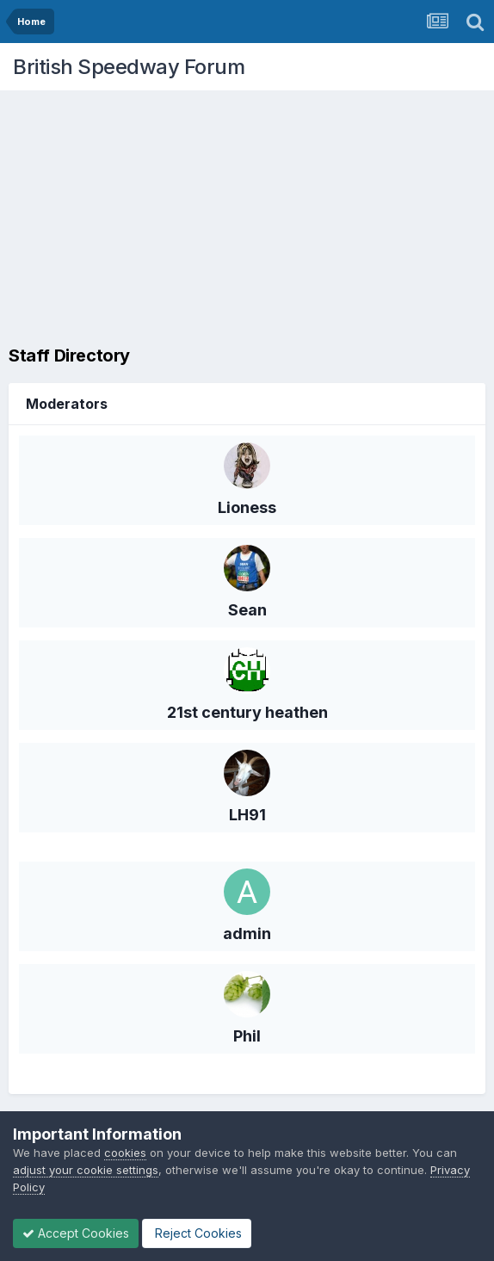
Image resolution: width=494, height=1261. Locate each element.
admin (247, 933)
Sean (247, 610)
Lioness (247, 507)
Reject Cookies (196, 1233)
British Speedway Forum (128, 66)
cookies (125, 1152)
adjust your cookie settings (85, 1170)
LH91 (247, 815)
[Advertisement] (251, 219)
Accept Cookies (75, 1233)
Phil (247, 1036)
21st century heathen (247, 712)
